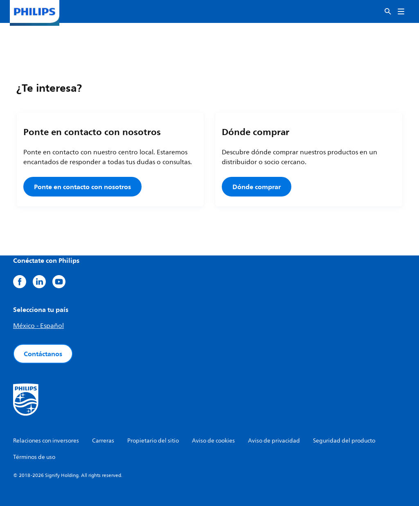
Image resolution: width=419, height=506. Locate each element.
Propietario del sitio (153, 440)
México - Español (38, 326)
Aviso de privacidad (274, 440)
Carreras (103, 440)
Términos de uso (34, 457)
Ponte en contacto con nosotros (82, 186)
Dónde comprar (256, 186)
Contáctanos (43, 353)
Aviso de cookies (213, 440)
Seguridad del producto (344, 440)
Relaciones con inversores (46, 440)
